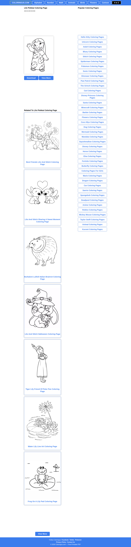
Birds (82, 3)
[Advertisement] (38, 24)
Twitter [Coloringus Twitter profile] (71, 540)
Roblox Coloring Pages (92, 210)
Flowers (93, 3)
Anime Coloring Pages (92, 205)
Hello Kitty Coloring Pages (92, 37)
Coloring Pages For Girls (92, 171)
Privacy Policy (61, 542)
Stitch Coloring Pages (92, 57)
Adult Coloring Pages (92, 47)
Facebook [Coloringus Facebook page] (65, 540)
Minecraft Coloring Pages (92, 108)
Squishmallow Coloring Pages (92, 142)
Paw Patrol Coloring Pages (92, 81)
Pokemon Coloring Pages (92, 66)
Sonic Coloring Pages (92, 71)
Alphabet (38, 3)
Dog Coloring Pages (92, 127)
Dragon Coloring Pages (92, 181)
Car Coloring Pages (92, 185)
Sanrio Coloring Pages (92, 190)
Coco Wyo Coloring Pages (92, 122)
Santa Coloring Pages (92, 103)
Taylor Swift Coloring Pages (92, 220)
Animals (71, 3)
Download (31, 78)
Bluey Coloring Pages (92, 52)
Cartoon (105, 3)
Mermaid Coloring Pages (92, 132)
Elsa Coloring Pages (92, 156)
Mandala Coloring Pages (92, 137)
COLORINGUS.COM (20, 3)
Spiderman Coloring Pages (92, 61)
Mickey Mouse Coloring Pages (92, 215)
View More (46, 78)
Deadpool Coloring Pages (92, 200)
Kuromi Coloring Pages (92, 229)
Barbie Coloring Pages (92, 112)
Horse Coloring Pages (92, 151)
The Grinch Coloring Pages (92, 86)
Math (61, 3)
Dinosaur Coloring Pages (92, 76)
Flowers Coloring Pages (92, 117)
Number (50, 3)
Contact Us (71, 542)
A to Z (116, 3)
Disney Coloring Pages (92, 147)
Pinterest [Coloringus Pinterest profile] (78, 540)
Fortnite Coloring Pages (92, 161)
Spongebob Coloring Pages (92, 195)
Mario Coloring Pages (92, 176)
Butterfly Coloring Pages (92, 166)
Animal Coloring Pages (92, 224)
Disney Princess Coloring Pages (92, 96)
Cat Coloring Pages (92, 91)
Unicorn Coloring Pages (92, 42)
